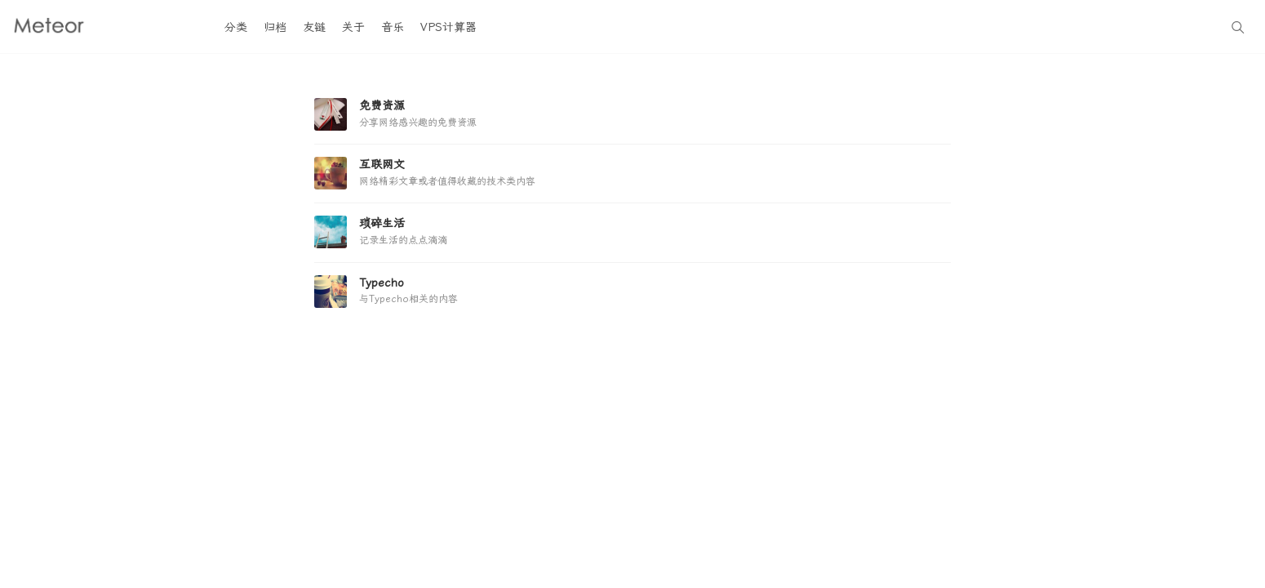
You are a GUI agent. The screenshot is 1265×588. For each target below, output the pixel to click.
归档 (275, 26)
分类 (235, 26)
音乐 (392, 26)
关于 (353, 26)
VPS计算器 (448, 26)
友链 (314, 26)
